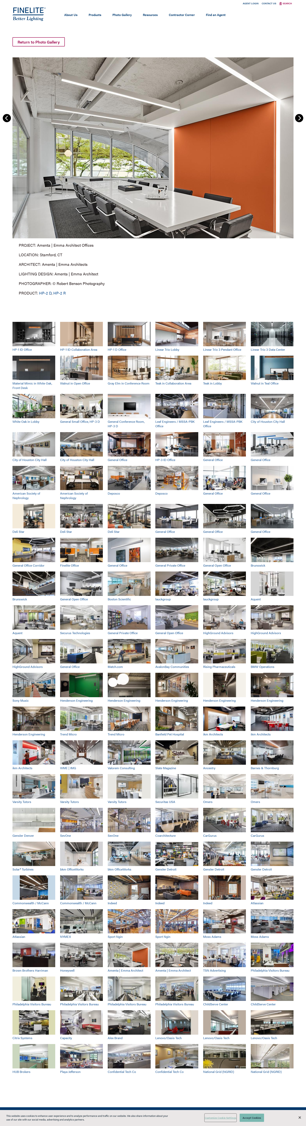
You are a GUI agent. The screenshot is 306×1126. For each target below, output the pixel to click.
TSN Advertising (214, 970)
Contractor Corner (182, 14)
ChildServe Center (215, 1004)
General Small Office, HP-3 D (80, 421)
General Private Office (170, 565)
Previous (7, 118)
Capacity (66, 1038)
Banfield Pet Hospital (169, 734)
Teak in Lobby (212, 383)
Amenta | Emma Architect (125, 970)
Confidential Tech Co (122, 1071)
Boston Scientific (119, 599)
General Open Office (217, 565)
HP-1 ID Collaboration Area (78, 349)
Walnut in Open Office (75, 383)
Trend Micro (68, 734)
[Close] (299, 1117)
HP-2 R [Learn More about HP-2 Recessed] (59, 293)
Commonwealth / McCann (30, 903)
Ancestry (209, 768)
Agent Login (251, 3)
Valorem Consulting (121, 768)
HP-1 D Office (117, 349)
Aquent (256, 599)
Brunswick (258, 565)
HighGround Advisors (218, 633)
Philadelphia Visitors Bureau (270, 970)
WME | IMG (68, 768)
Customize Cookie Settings (220, 1118)
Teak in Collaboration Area (173, 383)
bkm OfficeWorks (72, 869)
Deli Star (18, 531)
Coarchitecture (165, 835)
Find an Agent (216, 14)
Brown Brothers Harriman (30, 970)
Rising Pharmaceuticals (219, 666)
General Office (117, 460)
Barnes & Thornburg (265, 768)
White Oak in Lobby (25, 421)
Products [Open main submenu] (95, 14)
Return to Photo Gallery (39, 42)
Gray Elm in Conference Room (128, 383)
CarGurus (210, 835)
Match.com (115, 666)
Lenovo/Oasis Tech (168, 1038)
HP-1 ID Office (22, 349)
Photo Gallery (122, 14)
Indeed (112, 903)
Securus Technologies (75, 633)
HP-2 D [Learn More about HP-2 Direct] (45, 293)
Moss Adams (212, 936)
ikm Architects (213, 734)
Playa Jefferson (70, 1071)
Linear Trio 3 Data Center (268, 349)
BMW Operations (262, 666)
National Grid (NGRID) (218, 1071)
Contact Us (269, 3)
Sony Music (20, 700)
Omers (208, 801)
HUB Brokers (21, 1071)
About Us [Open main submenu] (70, 14)
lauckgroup (163, 599)
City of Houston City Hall (268, 421)
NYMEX (65, 936)
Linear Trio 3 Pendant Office (222, 349)
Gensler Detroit (165, 869)
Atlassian (257, 903)
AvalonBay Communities (172, 666)
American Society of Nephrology (26, 495)
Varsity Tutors (21, 801)
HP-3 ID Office (165, 460)
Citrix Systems (22, 1038)
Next (299, 118)
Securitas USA (165, 801)
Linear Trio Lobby (167, 349)
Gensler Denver (23, 835)
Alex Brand (115, 1038)
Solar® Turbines (23, 869)
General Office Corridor (28, 565)
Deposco (114, 493)
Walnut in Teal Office (264, 383)
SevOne (65, 835)
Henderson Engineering (76, 700)
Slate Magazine (165, 768)
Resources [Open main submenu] (150, 14)
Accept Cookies (252, 1118)
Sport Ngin (115, 936)
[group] (153, 176)
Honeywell (67, 970)
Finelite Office (69, 565)
